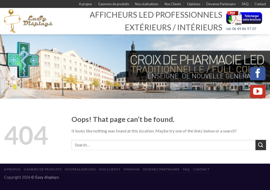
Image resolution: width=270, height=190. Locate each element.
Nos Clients (173, 4)
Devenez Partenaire (221, 4)
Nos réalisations (146, 4)
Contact (260, 4)
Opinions (193, 4)
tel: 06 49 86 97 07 (241, 29)
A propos (85, 4)
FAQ (245, 4)
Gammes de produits (113, 4)
